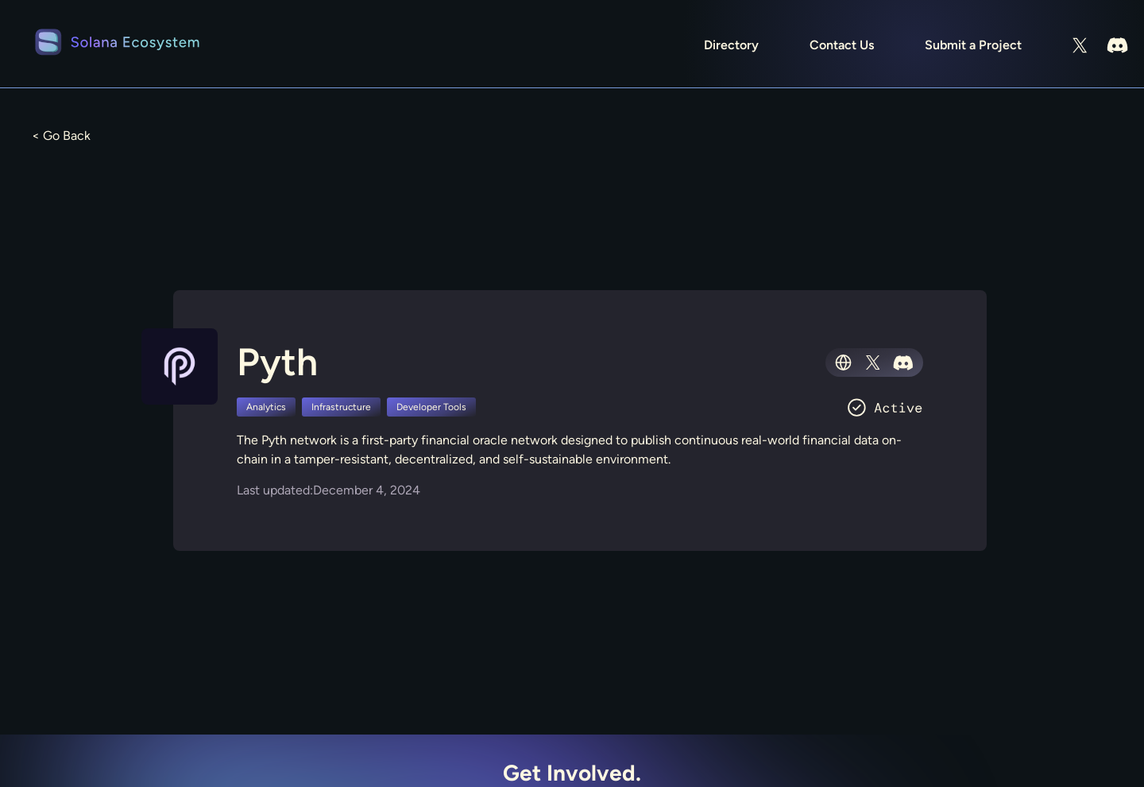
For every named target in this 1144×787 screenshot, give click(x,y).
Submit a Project (973, 44)
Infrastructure (341, 407)
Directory (731, 44)
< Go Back (61, 135)
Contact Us (842, 44)
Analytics (266, 407)
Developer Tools (431, 407)
